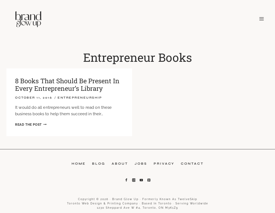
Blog (98, 163)
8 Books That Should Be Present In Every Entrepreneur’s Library (67, 85)
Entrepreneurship (80, 97)
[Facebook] (126, 180)
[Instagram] (133, 180)
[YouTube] (141, 180)
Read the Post (31, 125)
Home (79, 163)
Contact (192, 163)
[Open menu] (260, 19)
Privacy (164, 163)
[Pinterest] (148, 180)
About (120, 163)
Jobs (141, 163)
